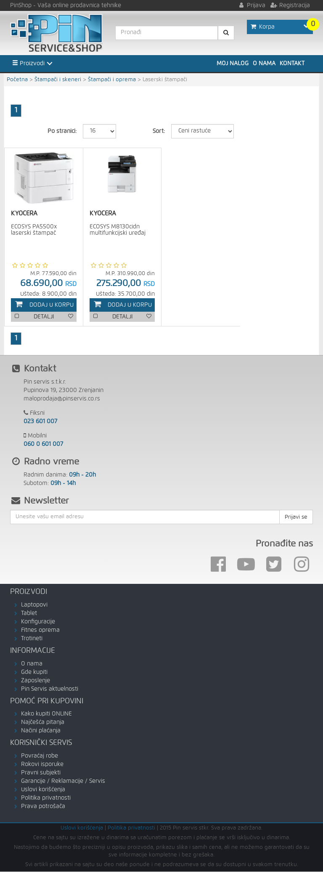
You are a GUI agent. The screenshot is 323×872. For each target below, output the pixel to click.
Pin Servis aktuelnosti (49, 689)
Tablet (29, 613)
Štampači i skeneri (57, 79)
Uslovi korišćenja (43, 790)
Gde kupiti (34, 672)
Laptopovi (34, 605)
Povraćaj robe (39, 756)
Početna (17, 79)
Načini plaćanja (41, 731)
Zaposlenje (35, 681)
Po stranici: (62, 131)
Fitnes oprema (40, 630)
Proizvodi (28, 63)
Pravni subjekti (41, 773)
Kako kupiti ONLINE (46, 714)
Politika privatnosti (46, 798)
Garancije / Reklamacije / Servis (63, 782)
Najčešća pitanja (42, 723)
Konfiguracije (38, 622)
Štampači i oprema (112, 79)
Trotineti (31, 638)
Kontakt (292, 63)
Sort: (159, 131)
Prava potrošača (43, 807)
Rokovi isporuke (42, 765)
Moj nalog (233, 63)
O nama (264, 63)
